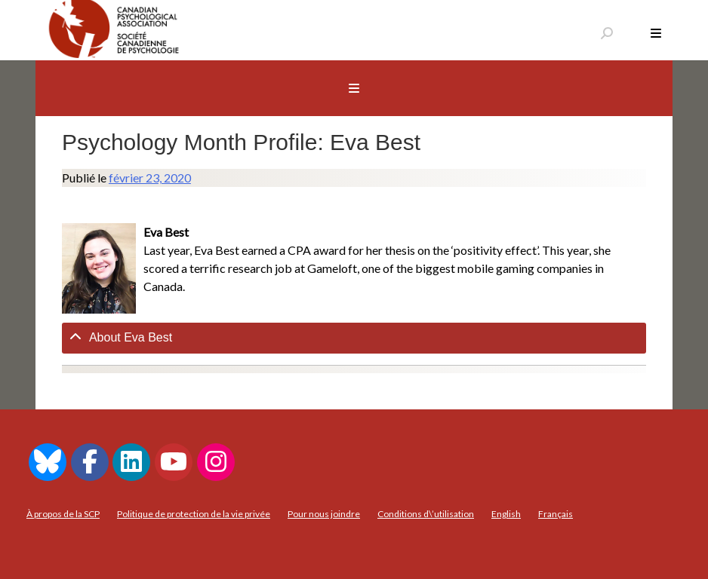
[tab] (354, 338)
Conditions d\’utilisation (425, 513)
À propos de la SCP (63, 513)
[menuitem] (506, 514)
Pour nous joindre (324, 513)
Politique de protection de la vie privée (193, 513)
